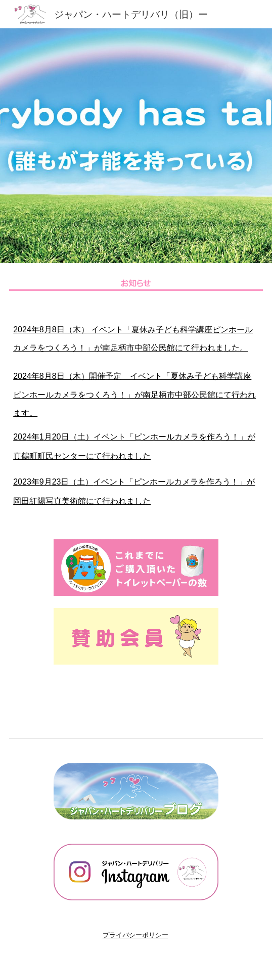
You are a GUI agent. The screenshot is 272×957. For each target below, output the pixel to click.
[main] (136, 415)
